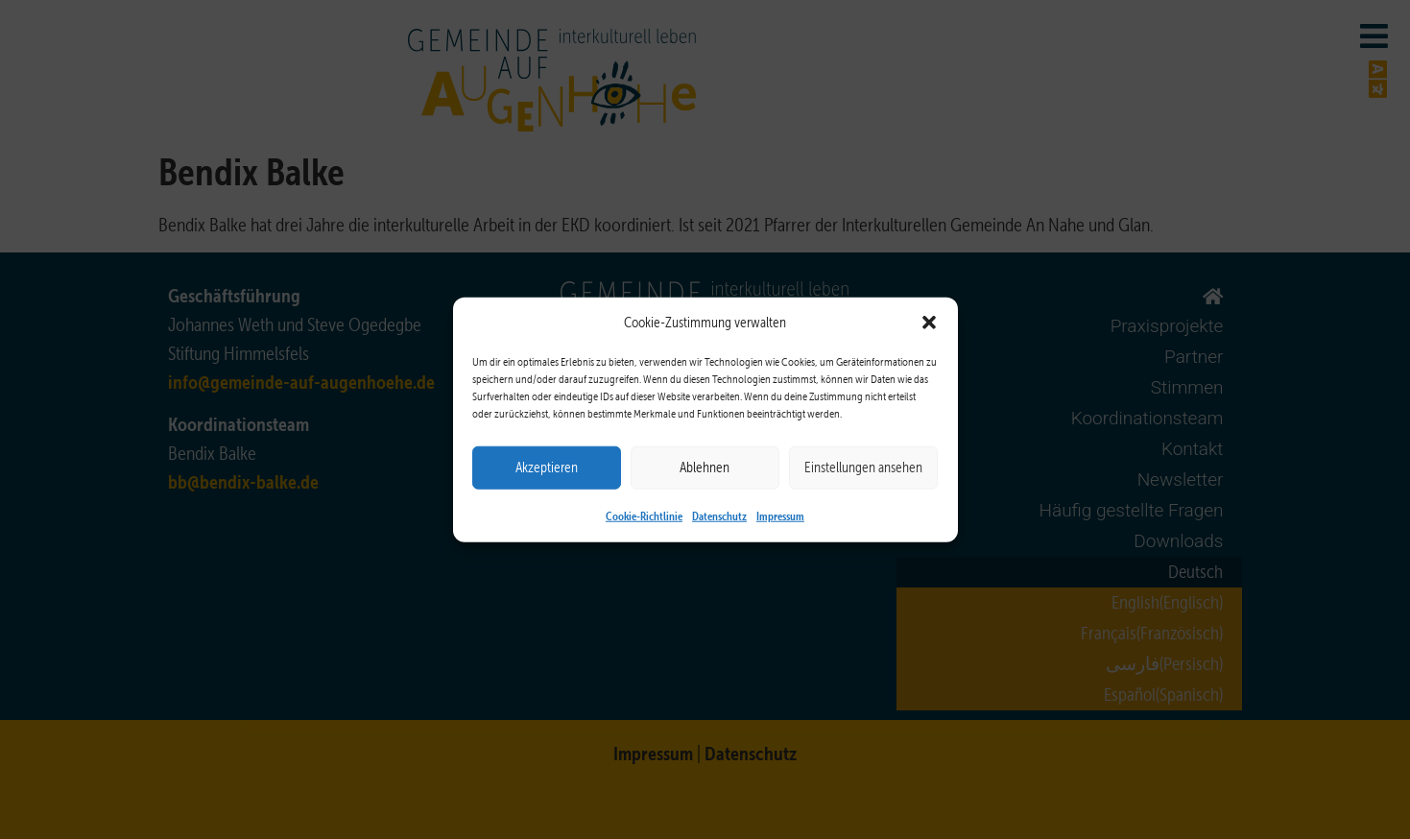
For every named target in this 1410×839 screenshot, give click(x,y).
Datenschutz (719, 514)
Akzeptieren (546, 467)
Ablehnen (704, 467)
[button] (929, 322)
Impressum (780, 514)
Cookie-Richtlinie (644, 514)
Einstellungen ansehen (863, 467)
